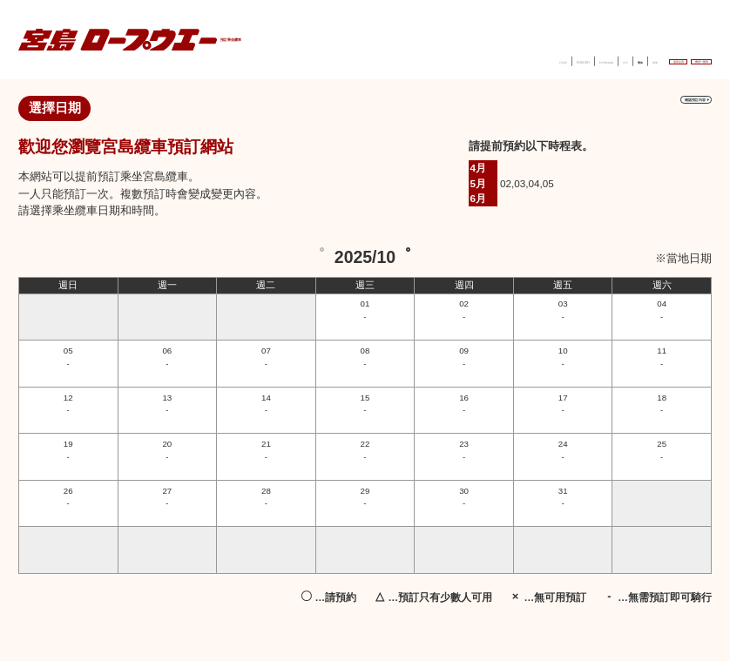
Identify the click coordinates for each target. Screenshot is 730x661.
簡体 (555, 59)
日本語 (353, 59)
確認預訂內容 (659, 109)
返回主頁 (607, 58)
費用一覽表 (677, 58)
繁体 (527, 59)
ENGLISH (399, 59)
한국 (498, 59)
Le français (455, 59)
